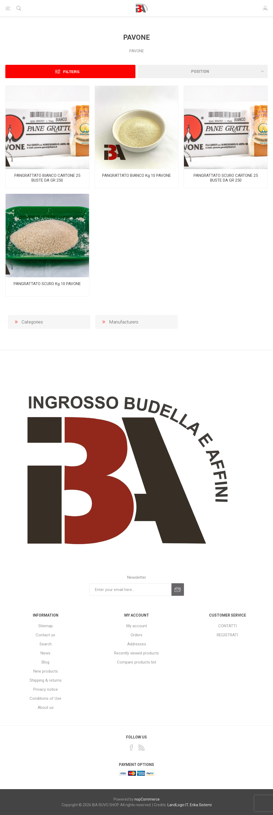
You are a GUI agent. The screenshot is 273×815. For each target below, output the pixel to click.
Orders (136, 635)
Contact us (45, 635)
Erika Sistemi (201, 805)
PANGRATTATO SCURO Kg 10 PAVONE (47, 283)
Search (45, 644)
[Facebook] (131, 747)
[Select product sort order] (203, 71)
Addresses (136, 644)
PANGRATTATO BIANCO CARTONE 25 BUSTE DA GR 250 (47, 178)
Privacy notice (45, 689)
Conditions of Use (45, 698)
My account (136, 626)
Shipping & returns (46, 680)
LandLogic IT (177, 805)
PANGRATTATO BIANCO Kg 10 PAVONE (136, 175)
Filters (71, 71)
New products (45, 671)
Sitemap (45, 626)
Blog (45, 662)
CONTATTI (227, 626)
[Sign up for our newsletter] (130, 589)
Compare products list (136, 662)
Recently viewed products (136, 653)
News (45, 653)
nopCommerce (147, 799)
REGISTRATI (227, 635)
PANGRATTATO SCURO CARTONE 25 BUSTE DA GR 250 (226, 178)
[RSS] (141, 747)
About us (46, 707)
